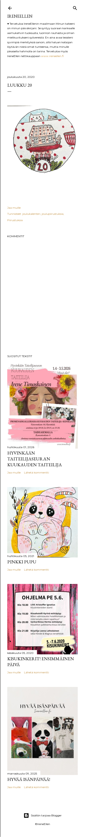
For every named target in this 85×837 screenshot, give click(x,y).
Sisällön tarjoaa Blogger (43, 815)
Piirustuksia (15, 220)
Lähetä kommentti (36, 472)
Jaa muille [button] (14, 207)
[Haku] (75, 7)
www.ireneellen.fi (52, 56)
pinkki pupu (21, 562)
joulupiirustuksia (52, 213)
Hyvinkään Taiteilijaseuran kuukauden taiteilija (34, 459)
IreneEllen (19, 16)
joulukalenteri (31, 213)
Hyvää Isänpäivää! (28, 779)
